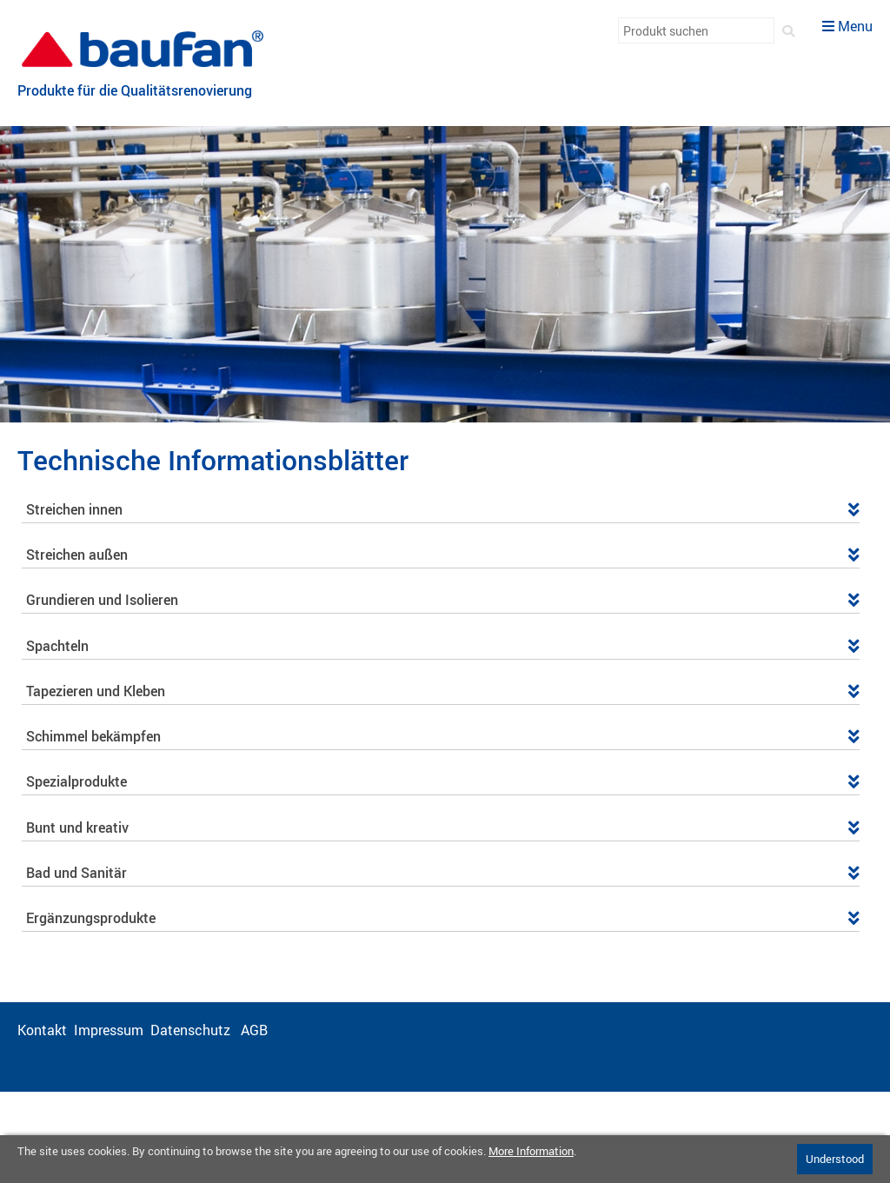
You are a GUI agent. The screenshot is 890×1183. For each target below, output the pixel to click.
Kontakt (42, 1030)
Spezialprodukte (443, 781)
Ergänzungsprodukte (443, 917)
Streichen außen (443, 554)
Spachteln (443, 645)
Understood (835, 1158)
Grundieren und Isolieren (443, 599)
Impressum (108, 1030)
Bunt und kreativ (443, 827)
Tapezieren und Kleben (443, 691)
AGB (256, 1030)
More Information (531, 1151)
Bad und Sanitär (443, 872)
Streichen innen (443, 509)
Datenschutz (192, 1030)
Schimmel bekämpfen (443, 736)
